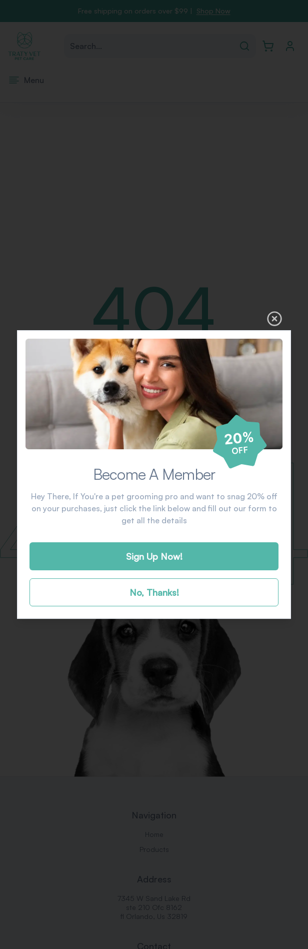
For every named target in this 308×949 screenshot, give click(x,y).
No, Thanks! (154, 592)
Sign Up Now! (154, 556)
